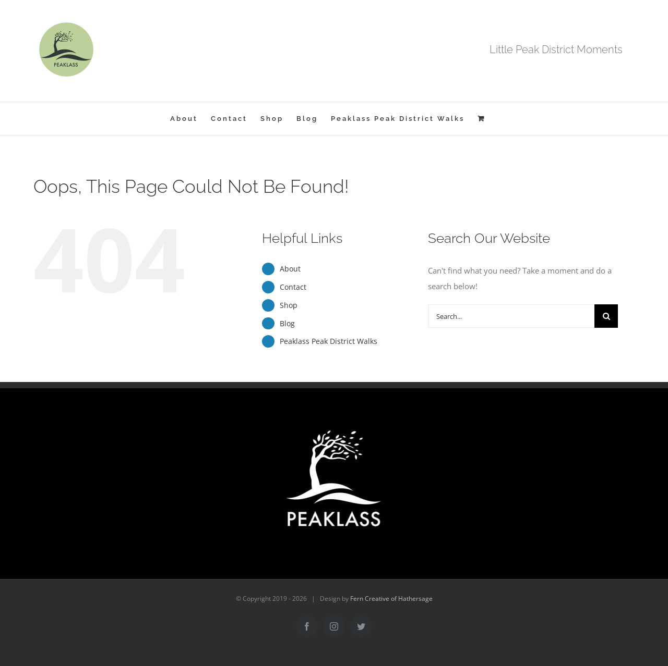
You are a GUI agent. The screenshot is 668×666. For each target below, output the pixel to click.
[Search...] (511, 316)
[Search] (606, 316)
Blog (287, 323)
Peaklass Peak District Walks (328, 341)
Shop (288, 305)
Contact (293, 287)
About (290, 269)
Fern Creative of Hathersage (391, 598)
